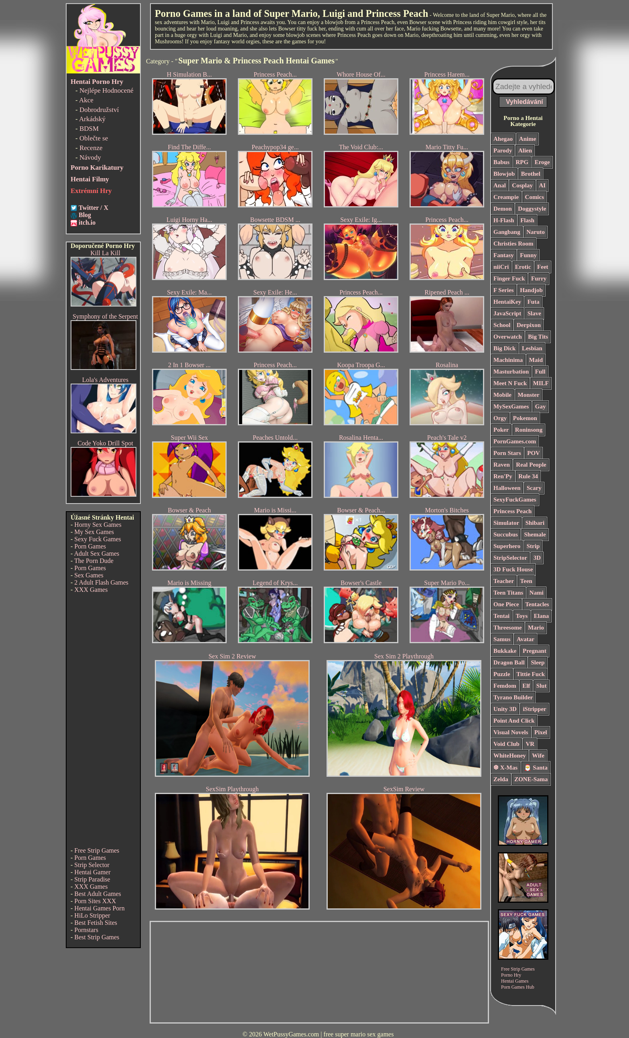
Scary (534, 488)
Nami (537, 592)
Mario (536, 627)
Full (540, 371)
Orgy (500, 418)
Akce (86, 100)
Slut (541, 686)
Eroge (542, 162)
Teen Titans (508, 592)
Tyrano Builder (513, 697)
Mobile (502, 395)
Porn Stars (507, 453)
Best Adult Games (97, 893)
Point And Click (514, 720)
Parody (502, 150)
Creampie (506, 197)
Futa (534, 302)
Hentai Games (514, 981)
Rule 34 (528, 476)
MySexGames (511, 406)
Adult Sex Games (96, 553)
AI (542, 185)
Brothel (530, 174)
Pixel (540, 732)
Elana (541, 616)
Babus (501, 162)
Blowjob (504, 174)
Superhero (506, 546)
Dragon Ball (509, 662)
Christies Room (513, 243)
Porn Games (90, 546)
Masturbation (511, 371)
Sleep (537, 662)
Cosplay (522, 185)
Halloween (507, 488)
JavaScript (507, 313)
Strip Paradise (92, 879)
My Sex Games (94, 531)
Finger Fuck (509, 278)
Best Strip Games (96, 937)
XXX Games (91, 589)
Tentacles (537, 604)
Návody (90, 157)
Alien (525, 150)
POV (533, 453)
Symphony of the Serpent (105, 316)
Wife (538, 755)
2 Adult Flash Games (101, 582)
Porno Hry (511, 975)
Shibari (535, 523)
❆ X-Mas (505, 767)
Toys (522, 616)
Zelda (500, 779)
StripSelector (510, 558)
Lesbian (532, 348)
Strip (533, 546)
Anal (499, 185)
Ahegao (503, 139)
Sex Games (88, 575)
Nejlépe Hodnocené (106, 90)
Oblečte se (93, 138)
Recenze (91, 148)
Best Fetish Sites (95, 922)
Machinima (508, 360)
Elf (526, 686)
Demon (502, 208)
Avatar (525, 639)
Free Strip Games (96, 850)
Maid (536, 360)
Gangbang (506, 232)
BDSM (89, 128)
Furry (538, 278)
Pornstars (86, 929)
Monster (529, 395)
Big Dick (504, 348)
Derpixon (529, 325)
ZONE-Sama (531, 779)
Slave (534, 313)
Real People (531, 464)
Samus (502, 639)
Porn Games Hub (517, 987)
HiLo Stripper (92, 915)
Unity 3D (505, 709)
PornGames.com (514, 441)
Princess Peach (512, 511)
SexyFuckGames (514, 499)
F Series (503, 290)
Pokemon (525, 418)
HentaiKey (507, 302)
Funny (528, 255)
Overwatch (507, 336)
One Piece (506, 604)
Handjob (531, 290)
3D (537, 558)
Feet (542, 267)
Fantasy (503, 255)
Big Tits (538, 336)
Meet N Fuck (510, 383)
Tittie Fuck (530, 674)
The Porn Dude (94, 560)
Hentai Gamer (92, 872)
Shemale (535, 534)
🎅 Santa (536, 767)
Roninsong (528, 430)
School (502, 325)
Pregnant (534, 651)
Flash (527, 220)
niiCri (501, 267)
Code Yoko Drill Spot (105, 443)
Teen (526, 581)
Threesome (507, 627)
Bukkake (505, 651)
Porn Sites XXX (95, 901)
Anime (527, 139)
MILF (541, 383)
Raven (501, 464)
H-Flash (503, 220)
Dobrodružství (99, 110)
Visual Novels (510, 732)
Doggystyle (532, 208)
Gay (540, 406)
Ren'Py (502, 476)
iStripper (534, 709)
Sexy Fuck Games (97, 539)
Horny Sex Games (97, 524)
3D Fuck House (513, 569)
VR (530, 744)
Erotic (523, 267)
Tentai (501, 616)
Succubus (505, 534)
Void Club (506, 744)
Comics (534, 197)
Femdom (504, 686)
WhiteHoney (509, 755)
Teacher (503, 581)
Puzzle (501, 674)
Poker (501, 430)
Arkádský (92, 119)
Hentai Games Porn (99, 908)
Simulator (506, 523)
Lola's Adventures (105, 379)
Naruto (535, 232)
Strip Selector (92, 864)
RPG (522, 162)
